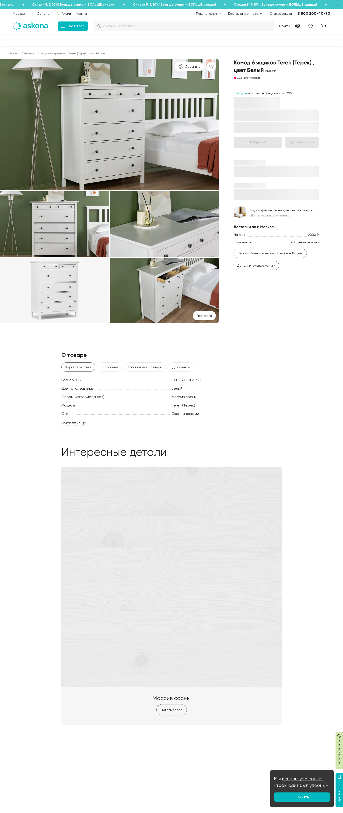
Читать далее (171, 710)
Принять (302, 797)
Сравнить (189, 66)
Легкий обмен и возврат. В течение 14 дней (270, 253)
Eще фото (204, 316)
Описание (110, 367)
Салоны (43, 13)
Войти (284, 26)
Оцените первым (247, 77)
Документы (181, 367)
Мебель (29, 53)
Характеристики (78, 367)
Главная (14, 53)
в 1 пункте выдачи (305, 242)
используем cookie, (302, 778)
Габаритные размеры (145, 367)
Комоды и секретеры (51, 53)
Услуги (82, 13)
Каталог (72, 26)
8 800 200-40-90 (314, 13)
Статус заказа (281, 13)
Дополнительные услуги (256, 265)
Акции (63, 13)
